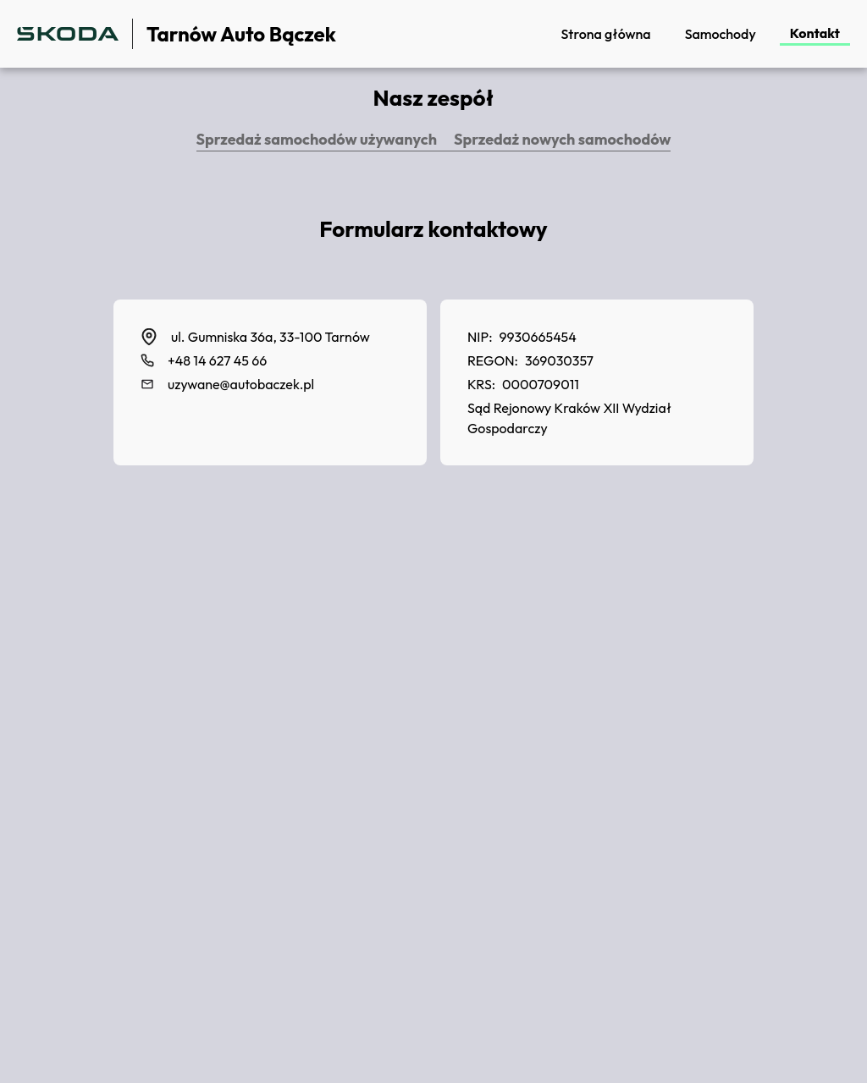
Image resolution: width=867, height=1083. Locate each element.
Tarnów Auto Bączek (241, 34)
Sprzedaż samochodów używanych (317, 139)
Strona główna (605, 33)
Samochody (720, 33)
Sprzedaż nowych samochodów (562, 139)
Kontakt (815, 33)
